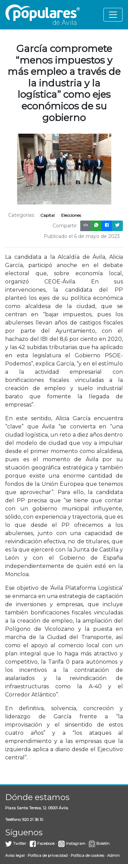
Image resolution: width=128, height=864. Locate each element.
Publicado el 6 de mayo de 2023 (82, 236)
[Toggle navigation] (113, 15)
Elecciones (71, 215)
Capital (47, 215)
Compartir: (65, 226)
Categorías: (21, 215)
